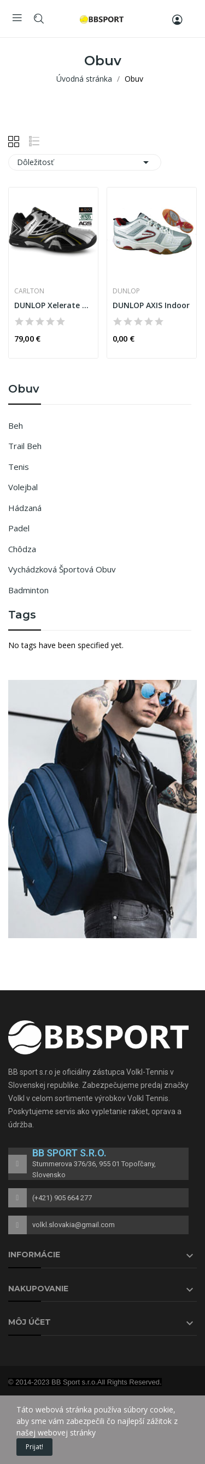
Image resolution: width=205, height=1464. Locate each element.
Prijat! (34, 1446)
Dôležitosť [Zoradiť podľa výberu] (85, 162)
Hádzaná (25, 507)
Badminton (28, 590)
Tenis (18, 466)
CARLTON (29, 291)
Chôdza (22, 548)
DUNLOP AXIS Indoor (151, 305)
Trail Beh (25, 445)
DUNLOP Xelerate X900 (53, 305)
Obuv (23, 389)
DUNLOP (126, 291)
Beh (15, 425)
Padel (19, 528)
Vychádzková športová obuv (62, 569)
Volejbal (23, 486)
